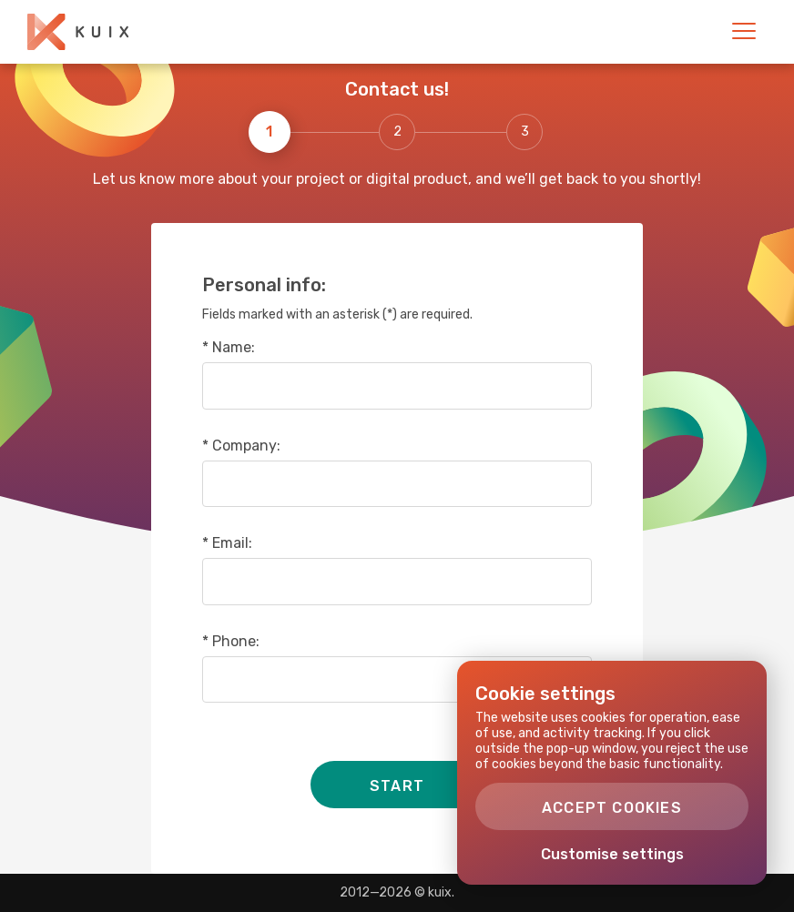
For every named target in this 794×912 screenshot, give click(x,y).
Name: (233, 347)
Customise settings (612, 854)
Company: (246, 446)
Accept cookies (612, 807)
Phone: (236, 641)
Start (397, 786)
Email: (232, 543)
